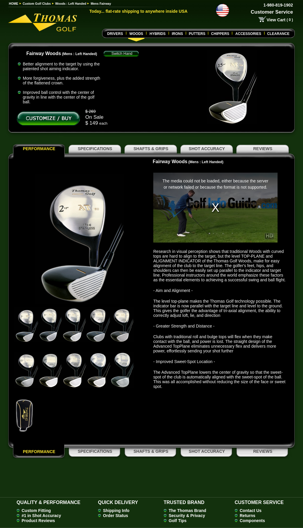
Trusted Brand (184, 502)
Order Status (115, 515)
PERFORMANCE (39, 148)
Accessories (248, 34)
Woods (136, 34)
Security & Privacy (187, 515)
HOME (13, 3)
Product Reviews (38, 520)
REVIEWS (263, 148)
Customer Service (272, 12)
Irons (177, 34)
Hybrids (157, 34)
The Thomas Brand (187, 510)
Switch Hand (122, 54)
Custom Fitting (36, 510)
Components (252, 520)
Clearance (278, 34)
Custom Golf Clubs (37, 3)
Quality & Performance (48, 502)
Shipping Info (116, 510)
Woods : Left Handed (70, 3)
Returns (247, 515)
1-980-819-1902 (278, 5)
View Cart (276, 19)
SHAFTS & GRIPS (150, 148)
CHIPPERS (220, 34)
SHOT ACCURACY (207, 148)
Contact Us (251, 510)
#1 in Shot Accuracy (41, 515)
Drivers (115, 34)
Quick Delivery (118, 502)
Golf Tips (177, 520)
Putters (197, 34)
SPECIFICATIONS (95, 148)
